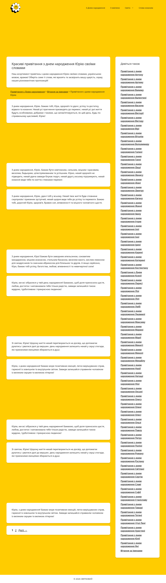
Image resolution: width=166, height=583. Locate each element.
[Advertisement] (83, 35)
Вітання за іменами (131, 550)
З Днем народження (95, 7)
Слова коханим (146, 7)
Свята (130, 8)
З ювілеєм (115, 7)
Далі (22, 530)
